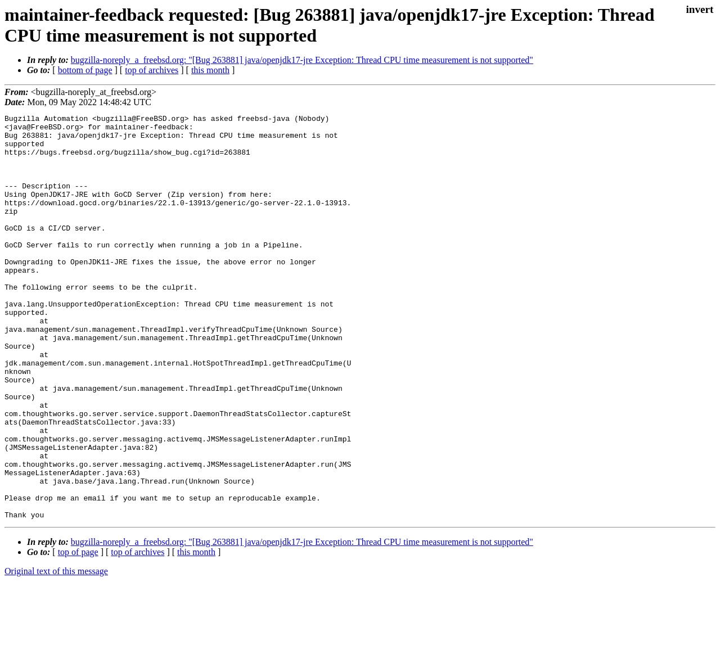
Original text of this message (56, 652)
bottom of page (85, 70)
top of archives (151, 70)
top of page (78, 633)
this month (210, 70)
